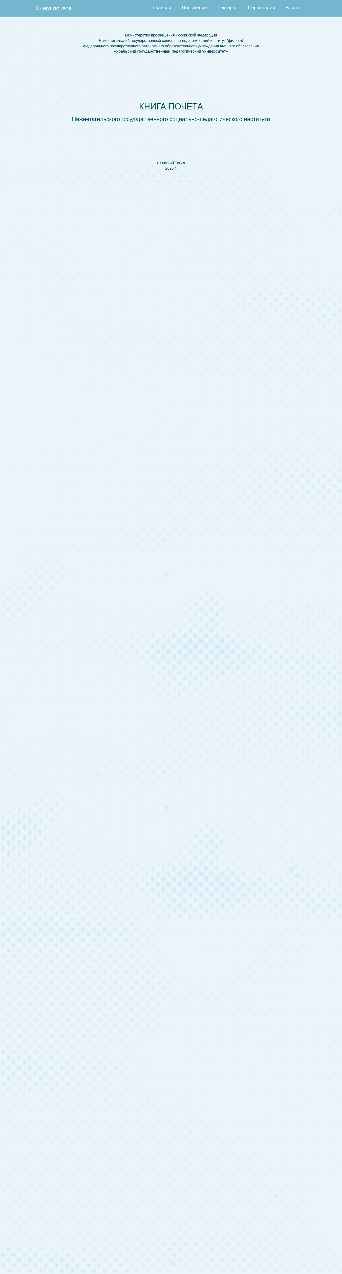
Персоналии (261, 7)
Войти (292, 7)
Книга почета (54, 8)
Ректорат (227, 7)
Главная (162, 7)
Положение (194, 7)
